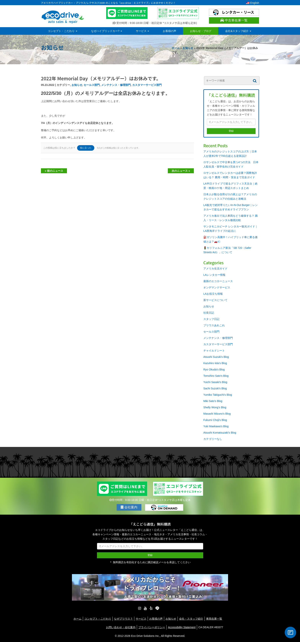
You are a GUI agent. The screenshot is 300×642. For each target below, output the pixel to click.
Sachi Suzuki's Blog (215, 388)
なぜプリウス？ (123, 618)
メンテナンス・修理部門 (116, 84)
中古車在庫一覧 (234, 20)
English (252, 2)
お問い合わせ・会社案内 (120, 627)
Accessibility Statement (182, 627)
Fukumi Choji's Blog (215, 419)
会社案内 (129, 507)
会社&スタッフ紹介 (238, 31)
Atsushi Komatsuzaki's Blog (219, 432)
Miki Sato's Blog (212, 401)
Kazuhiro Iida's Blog (215, 363)
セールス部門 (92, 84)
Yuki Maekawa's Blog (216, 426)
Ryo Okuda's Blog (214, 369)
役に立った (85, 147)
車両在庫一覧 (214, 618)
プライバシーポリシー (151, 627)
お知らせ (188, 48)
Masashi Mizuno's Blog (217, 413)
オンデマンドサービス (216, 287)
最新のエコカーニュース (218, 281)
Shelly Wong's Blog (214, 407)
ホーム (176, 48)
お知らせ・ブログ (200, 31)
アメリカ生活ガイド (215, 268)
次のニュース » (181, 170)
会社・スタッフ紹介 (191, 618)
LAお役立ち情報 (213, 293)
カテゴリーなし (212, 438)
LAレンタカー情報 (214, 274)
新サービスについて (215, 300)
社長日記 (208, 312)
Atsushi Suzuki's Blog (216, 356)
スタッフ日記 (211, 319)
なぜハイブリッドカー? (106, 31)
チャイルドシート (214, 350)
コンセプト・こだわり (62, 31)
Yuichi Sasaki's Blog (215, 382)
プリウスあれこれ (214, 325)
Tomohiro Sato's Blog (216, 375)
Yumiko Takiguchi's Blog (217, 394)
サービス (142, 31)
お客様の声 (169, 31)
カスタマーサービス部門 (147, 84)
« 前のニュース (54, 170)
